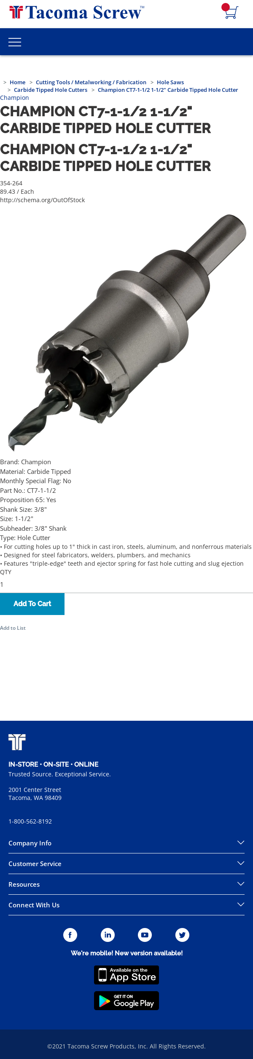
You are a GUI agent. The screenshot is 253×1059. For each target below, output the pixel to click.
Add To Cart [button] (32, 604)
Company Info (29, 843)
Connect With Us (33, 905)
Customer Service (35, 863)
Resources (24, 884)
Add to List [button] (13, 627)
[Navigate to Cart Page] (232, 13)
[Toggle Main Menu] (14, 42)
